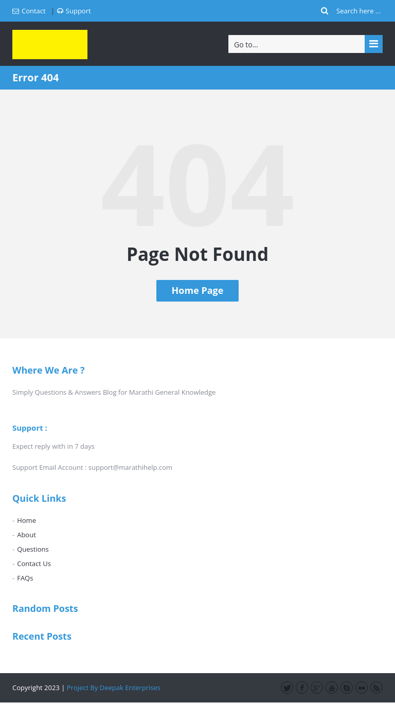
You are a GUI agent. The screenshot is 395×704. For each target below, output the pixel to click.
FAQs (25, 578)
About (26, 534)
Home (26, 520)
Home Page (198, 290)
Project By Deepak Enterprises (113, 687)
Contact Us (34, 563)
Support (74, 10)
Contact (29, 10)
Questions (32, 549)
